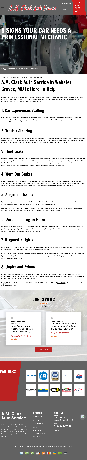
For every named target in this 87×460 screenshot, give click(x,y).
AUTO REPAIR (38, 424)
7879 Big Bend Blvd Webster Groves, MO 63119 (28, 68)
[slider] (43, 303)
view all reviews (43, 349)
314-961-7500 (61, 283)
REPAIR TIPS (24, 77)
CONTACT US (38, 430)
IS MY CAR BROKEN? (36, 77)
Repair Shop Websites (34, 446)
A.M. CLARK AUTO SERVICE (11, 77)
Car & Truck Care (56, 323)
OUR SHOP (37, 417)
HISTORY (36, 420)
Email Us (57, 431)
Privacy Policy (67, 446)
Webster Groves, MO (17, 323)
